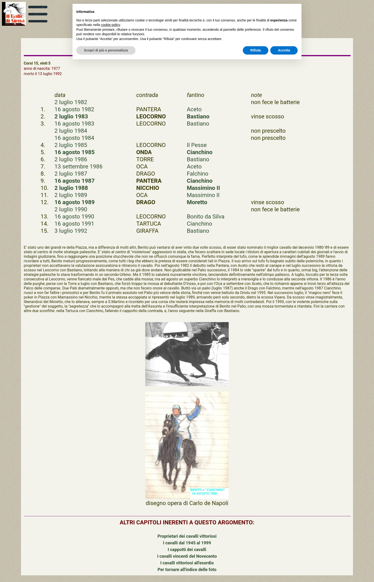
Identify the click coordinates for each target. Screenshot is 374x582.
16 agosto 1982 (74, 109)
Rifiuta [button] (255, 50)
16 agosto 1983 (74, 123)
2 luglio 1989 (70, 195)
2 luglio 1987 (70, 173)
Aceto (194, 109)
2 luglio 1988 (71, 188)
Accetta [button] (284, 50)
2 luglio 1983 (71, 116)
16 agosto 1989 (74, 202)
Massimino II (203, 188)
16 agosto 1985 (74, 152)
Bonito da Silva (205, 216)
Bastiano (198, 116)
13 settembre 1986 (78, 166)
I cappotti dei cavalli (187, 549)
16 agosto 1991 (74, 223)
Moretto (197, 202)
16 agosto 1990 (74, 216)
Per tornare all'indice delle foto (187, 569)
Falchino (197, 173)
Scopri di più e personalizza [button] (106, 50)
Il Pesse (197, 145)
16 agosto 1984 (74, 138)
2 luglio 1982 (70, 102)
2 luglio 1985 (70, 145)
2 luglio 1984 (70, 130)
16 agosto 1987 (74, 180)
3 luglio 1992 (70, 231)
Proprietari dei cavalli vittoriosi (187, 536)
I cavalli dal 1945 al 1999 (187, 542)
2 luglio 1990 (70, 209)
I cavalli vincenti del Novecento (187, 556)
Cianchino (200, 152)
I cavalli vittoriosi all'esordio (187, 562)
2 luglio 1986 (70, 159)
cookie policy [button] (110, 25)
